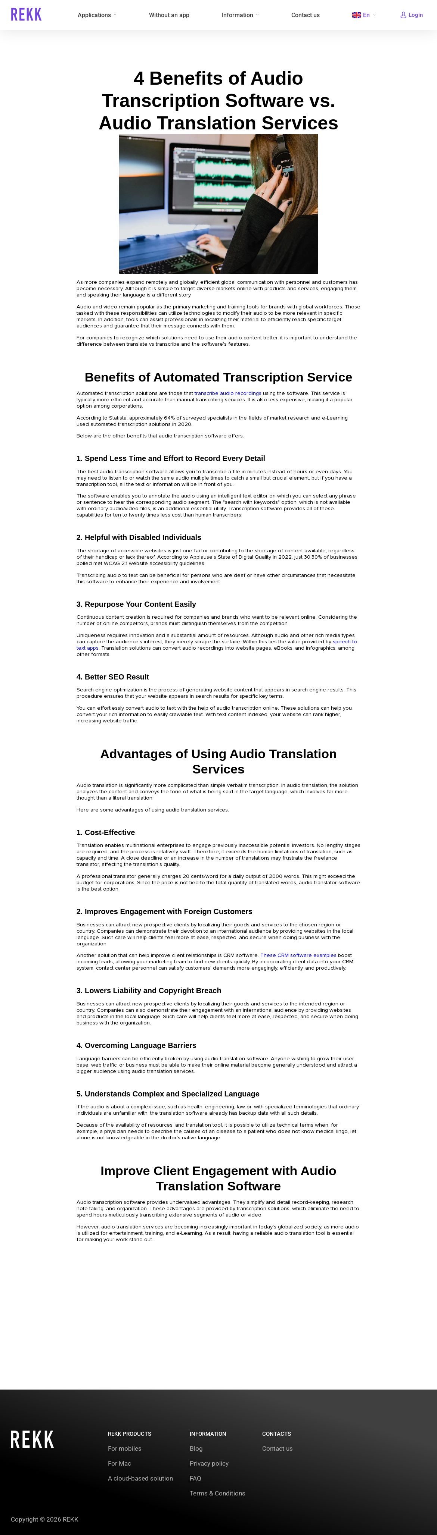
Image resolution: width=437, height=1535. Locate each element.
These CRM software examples (313, 1025)
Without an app (168, 15)
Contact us (303, 15)
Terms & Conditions (217, 1493)
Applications (94, 15)
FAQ (195, 1478)
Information (236, 15)
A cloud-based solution (140, 1478)
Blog (196, 1448)
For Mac (119, 1463)
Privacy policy (209, 1463)
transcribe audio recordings (239, 406)
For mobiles (125, 1448)
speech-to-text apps (111, 689)
